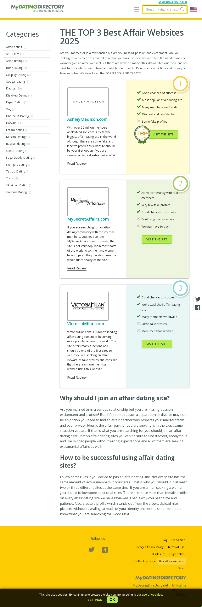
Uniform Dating (18, 192)
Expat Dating (17, 102)
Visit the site (163, 134)
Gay (11, 109)
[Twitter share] (198, 299)
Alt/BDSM (15, 54)
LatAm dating (17, 130)
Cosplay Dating (18, 75)
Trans (12, 178)
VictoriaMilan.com (85, 323)
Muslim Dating (18, 137)
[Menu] (136, 9)
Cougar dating (17, 81)
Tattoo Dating (17, 171)
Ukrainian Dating (19, 185)
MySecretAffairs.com (88, 219)
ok (112, 599)
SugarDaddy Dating (21, 157)
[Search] (182, 9)
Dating (14, 88)
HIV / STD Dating (19, 116)
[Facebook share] (198, 308)
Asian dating (16, 61)
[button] (94, 599)
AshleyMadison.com (87, 119)
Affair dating (16, 47)
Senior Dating (17, 151)
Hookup (14, 123)
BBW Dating (16, 68)
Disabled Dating (19, 95)
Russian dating (18, 144)
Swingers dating (19, 165)
